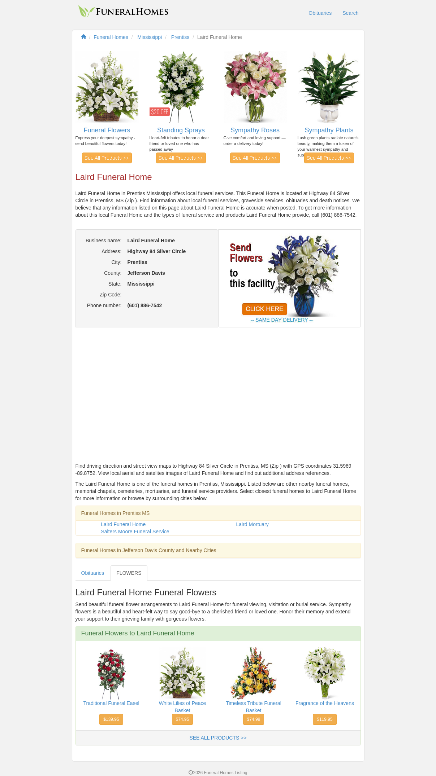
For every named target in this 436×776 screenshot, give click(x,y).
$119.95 (324, 719)
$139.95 (111, 719)
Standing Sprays (181, 130)
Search (350, 13)
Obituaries (320, 13)
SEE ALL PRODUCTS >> (217, 738)
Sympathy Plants (329, 130)
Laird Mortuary (252, 524)
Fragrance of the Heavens (324, 703)
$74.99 (253, 719)
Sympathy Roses (255, 130)
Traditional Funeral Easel (111, 703)
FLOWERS (128, 573)
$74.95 (182, 719)
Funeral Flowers (106, 130)
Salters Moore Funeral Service (135, 531)
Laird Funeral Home (123, 524)
